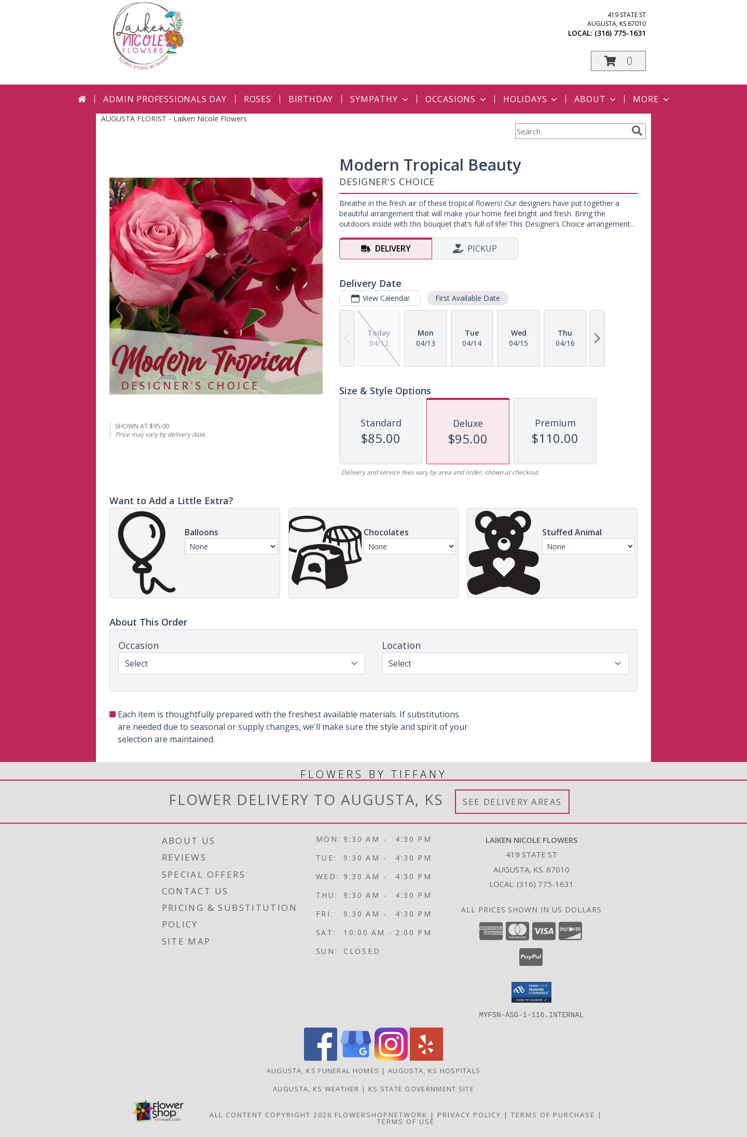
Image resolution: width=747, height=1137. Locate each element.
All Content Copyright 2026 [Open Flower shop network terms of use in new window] (271, 1114)
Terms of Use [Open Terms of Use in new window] (406, 1121)
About (596, 99)
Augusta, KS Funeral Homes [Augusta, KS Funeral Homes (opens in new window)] (323, 1070)
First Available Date (467, 298)
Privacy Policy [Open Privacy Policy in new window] (469, 1114)
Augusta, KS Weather (316, 1088)
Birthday (310, 99)
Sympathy (380, 99)
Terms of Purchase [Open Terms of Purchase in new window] (553, 1114)
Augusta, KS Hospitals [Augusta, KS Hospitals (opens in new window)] (434, 1070)
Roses (257, 99)
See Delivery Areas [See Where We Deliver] (512, 802)
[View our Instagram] (391, 1057)
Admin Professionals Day (164, 99)
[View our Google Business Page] (355, 1057)
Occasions (456, 99)
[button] (618, 61)
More (652, 99)
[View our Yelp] (426, 1057)
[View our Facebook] (320, 1057)
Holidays (531, 99)
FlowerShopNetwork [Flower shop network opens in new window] (381, 1114)
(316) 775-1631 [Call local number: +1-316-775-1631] (620, 33)
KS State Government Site (421, 1088)
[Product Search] (571, 131)
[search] (637, 130)
